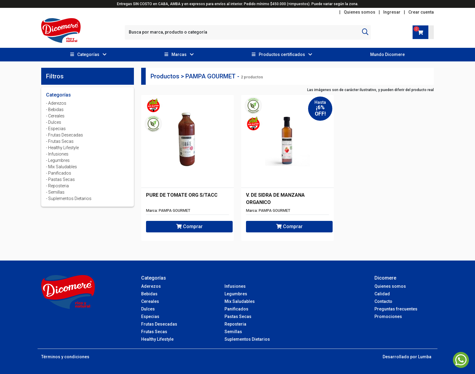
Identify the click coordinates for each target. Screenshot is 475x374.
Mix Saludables (239, 301)
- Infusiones (57, 154)
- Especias (56, 128)
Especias (150, 316)
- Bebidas (55, 109)
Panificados (236, 309)
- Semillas (55, 192)
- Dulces (53, 122)
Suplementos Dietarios (247, 339)
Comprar (189, 226)
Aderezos (151, 286)
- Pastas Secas (60, 179)
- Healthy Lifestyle (62, 147)
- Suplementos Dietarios (68, 198)
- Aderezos (56, 103)
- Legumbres (58, 160)
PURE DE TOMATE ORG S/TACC (182, 195)
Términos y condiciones (65, 356)
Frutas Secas (154, 331)
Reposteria (235, 324)
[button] (88, 54)
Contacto (383, 301)
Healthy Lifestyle (157, 339)
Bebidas (149, 293)
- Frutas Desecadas (64, 135)
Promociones (388, 316)
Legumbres (235, 293)
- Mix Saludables (61, 166)
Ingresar (391, 12)
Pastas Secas (237, 316)
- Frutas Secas (60, 141)
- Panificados (58, 173)
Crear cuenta (421, 12)
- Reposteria (57, 185)
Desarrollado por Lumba (407, 356)
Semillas (233, 331)
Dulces (148, 309)
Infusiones (235, 286)
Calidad (382, 293)
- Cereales (55, 115)
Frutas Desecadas (159, 324)
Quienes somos (359, 12)
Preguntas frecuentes (395, 309)
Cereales (150, 301)
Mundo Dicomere (387, 54)
